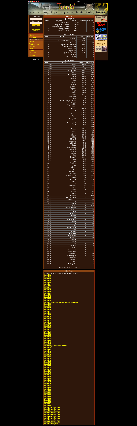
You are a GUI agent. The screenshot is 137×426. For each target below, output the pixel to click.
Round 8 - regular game (52, 409)
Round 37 (47, 356)
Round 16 (47, 394)
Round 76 (47, 286)
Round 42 (47, 347)
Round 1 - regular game (52, 422)
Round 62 (47, 311)
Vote (31, 48)
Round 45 (47, 342)
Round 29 (47, 371)
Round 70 (47, 297)
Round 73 (47, 291)
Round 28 (47, 373)
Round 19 (47, 389)
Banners (32, 53)
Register (35, 30)
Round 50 (47, 333)
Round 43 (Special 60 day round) (55, 346)
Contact (32, 55)
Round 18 (47, 391)
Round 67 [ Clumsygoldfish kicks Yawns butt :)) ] (61, 302)
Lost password (36, 29)
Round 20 (47, 387)
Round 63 (47, 309)
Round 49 (47, 335)
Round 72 (47, 293)
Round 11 (47, 403)
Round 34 (47, 362)
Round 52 (47, 329)
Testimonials (34, 44)
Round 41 (47, 349)
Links (31, 51)
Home (31, 35)
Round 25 (47, 378)
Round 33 (47, 364)
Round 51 (47, 331)
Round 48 (47, 336)
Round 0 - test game (51, 423)
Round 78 (47, 282)
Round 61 (47, 313)
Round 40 (47, 351)
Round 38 (47, 355)
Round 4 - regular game (52, 416)
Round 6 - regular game (52, 413)
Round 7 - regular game (52, 411)
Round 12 (47, 402)
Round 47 (47, 338)
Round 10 (47, 405)
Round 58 (47, 318)
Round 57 (47, 320)
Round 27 (47, 375)
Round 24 (47, 380)
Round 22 (47, 384)
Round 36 (47, 358)
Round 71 (47, 295)
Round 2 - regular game (52, 420)
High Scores (34, 39)
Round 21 (47, 385)
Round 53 (47, 327)
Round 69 (47, 298)
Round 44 (47, 344)
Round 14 (47, 398)
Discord (32, 46)
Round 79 (47, 280)
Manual (32, 42)
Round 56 (47, 322)
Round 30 (47, 369)
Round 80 (47, 279)
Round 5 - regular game (52, 414)
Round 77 (47, 284)
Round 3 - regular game (52, 418)
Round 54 (47, 326)
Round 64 (47, 308)
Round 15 (47, 396)
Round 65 (47, 306)
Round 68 (47, 300)
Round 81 (47, 277)
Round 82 (47, 275)
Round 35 (47, 360)
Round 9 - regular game (52, 407)
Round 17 (47, 393)
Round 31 (47, 367)
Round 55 (47, 324)
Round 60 (47, 315)
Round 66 (47, 304)
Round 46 (47, 340)
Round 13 (47, 400)
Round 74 (47, 289)
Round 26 (47, 376)
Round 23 (47, 382)
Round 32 (47, 365)
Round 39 (47, 353)
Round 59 (47, 317)
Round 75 (47, 288)
